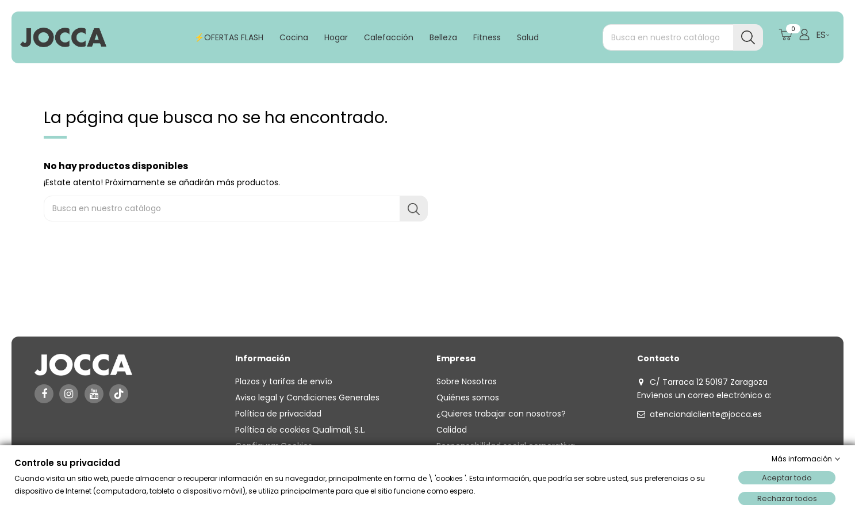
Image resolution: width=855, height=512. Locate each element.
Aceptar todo (787, 477)
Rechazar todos (787, 498)
